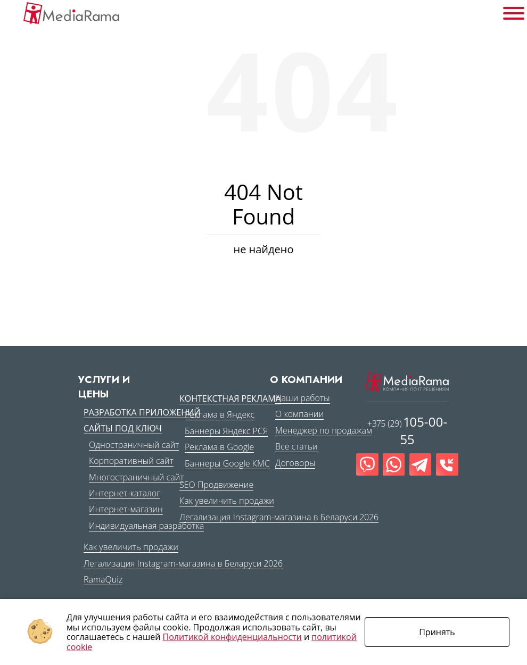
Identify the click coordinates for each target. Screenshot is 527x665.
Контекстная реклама (230, 398)
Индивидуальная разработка (146, 525)
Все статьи (296, 446)
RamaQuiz (103, 579)
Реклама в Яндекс (219, 414)
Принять (437, 632)
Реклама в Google (219, 447)
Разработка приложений (142, 412)
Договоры (295, 463)
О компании (299, 414)
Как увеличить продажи (131, 547)
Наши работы (302, 398)
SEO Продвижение (216, 484)
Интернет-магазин (126, 509)
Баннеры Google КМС (227, 463)
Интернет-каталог (124, 493)
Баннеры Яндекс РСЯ (226, 431)
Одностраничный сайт (134, 445)
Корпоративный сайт (131, 461)
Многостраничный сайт (136, 477)
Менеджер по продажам (323, 430)
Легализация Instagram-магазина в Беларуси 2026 (183, 563)
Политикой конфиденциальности (232, 637)
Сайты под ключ (123, 428)
